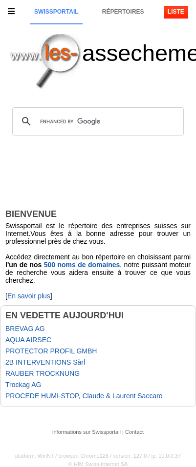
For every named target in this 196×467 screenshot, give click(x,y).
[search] (96, 121)
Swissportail (56, 11)
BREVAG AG (25, 328)
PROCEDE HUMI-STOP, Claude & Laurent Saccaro (84, 396)
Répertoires (123, 11)
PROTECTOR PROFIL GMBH (51, 351)
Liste (176, 11)
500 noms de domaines (82, 265)
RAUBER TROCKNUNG (42, 373)
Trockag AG (23, 385)
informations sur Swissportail (86, 432)
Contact (134, 432)
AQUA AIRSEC (28, 340)
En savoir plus (28, 296)
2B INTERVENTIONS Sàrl (45, 362)
